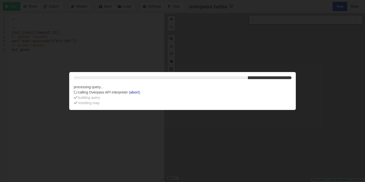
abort (134, 92)
